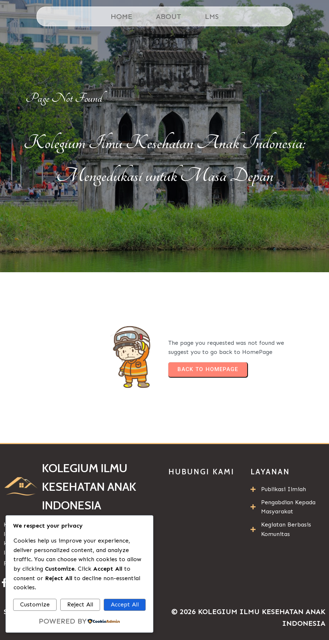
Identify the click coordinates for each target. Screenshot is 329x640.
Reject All (80, 604)
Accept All (125, 604)
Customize (35, 604)
